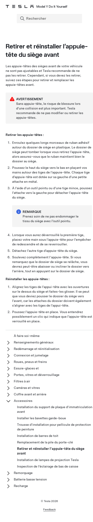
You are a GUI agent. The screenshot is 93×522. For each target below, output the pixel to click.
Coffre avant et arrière (30, 394)
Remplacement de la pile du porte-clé (45, 442)
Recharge (21, 486)
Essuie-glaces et (26, 368)
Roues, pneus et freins (30, 362)
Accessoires (23, 401)
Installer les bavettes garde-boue (41, 418)
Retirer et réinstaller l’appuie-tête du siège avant (50, 451)
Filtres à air (22, 381)
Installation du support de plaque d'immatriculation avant (54, 409)
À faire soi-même (27, 336)
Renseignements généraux (34, 342)
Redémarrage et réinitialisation (36, 349)
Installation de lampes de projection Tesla (48, 460)
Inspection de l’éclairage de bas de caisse (47, 466)
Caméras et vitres (27, 388)
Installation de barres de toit (37, 436)
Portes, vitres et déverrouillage (36, 375)
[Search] (50, 18)
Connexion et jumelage (31, 355)
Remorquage (23, 473)
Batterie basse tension (30, 479)
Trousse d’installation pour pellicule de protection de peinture (54, 427)
